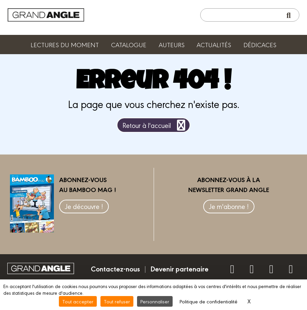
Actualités (214, 44)
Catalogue (128, 44)
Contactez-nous (115, 268)
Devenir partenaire (179, 268)
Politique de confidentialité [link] (208, 301)
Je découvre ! (84, 206)
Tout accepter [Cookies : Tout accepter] (77, 301)
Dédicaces (259, 44)
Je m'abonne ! (229, 206)
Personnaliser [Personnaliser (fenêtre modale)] (154, 301)
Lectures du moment (65, 44)
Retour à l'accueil (155, 125)
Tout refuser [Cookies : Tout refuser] (117, 301)
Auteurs (172, 44)
